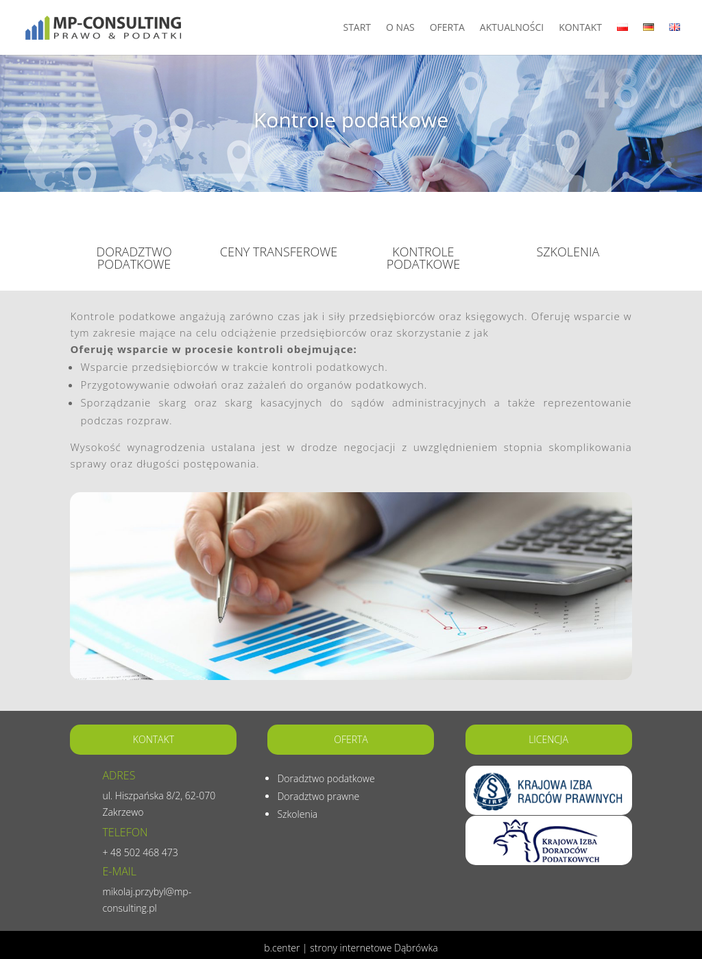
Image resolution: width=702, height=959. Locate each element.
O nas (400, 28)
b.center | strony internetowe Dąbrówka (350, 947)
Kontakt (580, 28)
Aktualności (512, 28)
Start (357, 28)
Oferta (447, 28)
